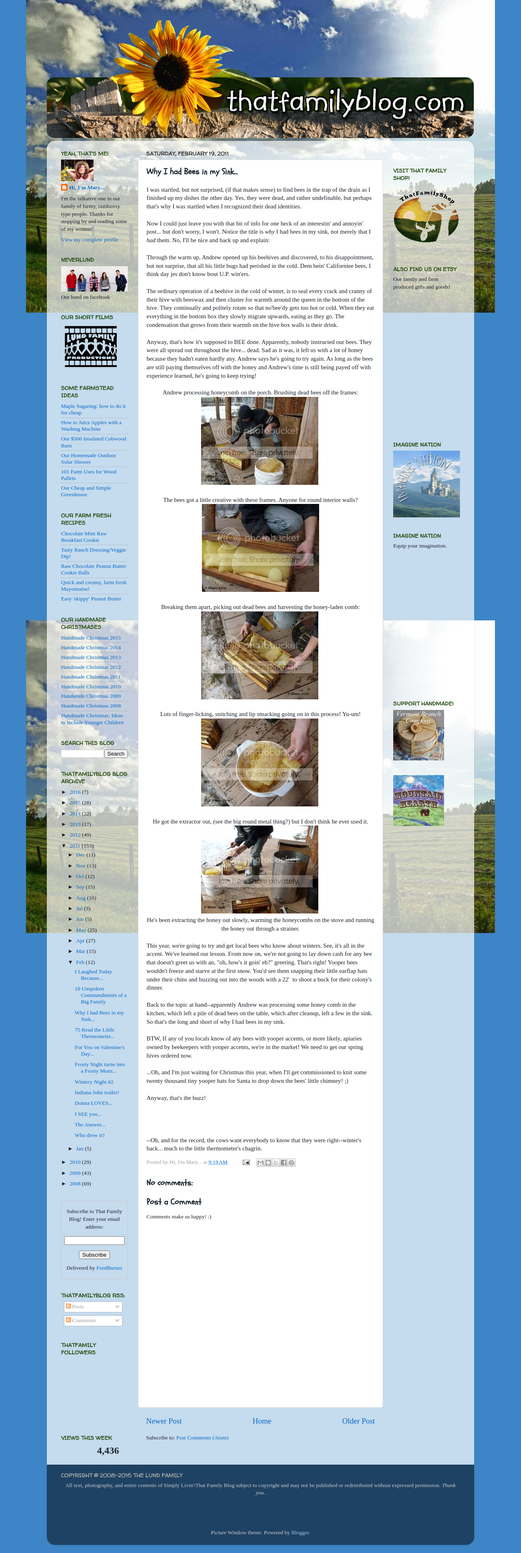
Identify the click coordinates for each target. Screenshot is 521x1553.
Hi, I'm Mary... (86, 187)
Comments (81, 1320)
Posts (75, 1306)
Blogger (300, 1532)
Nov (81, 866)
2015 (76, 802)
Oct (80, 876)
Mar (81, 951)
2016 (76, 792)
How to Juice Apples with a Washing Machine (91, 425)
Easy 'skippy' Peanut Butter (91, 599)
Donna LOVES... (94, 1103)
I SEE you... (88, 1114)
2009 (76, 1173)
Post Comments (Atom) (202, 1438)
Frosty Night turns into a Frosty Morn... (100, 1067)
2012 (76, 835)
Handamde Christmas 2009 (91, 696)
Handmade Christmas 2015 (91, 638)
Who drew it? (90, 1135)
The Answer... (90, 1124)
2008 (76, 1184)
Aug (81, 898)
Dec (81, 855)
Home (262, 1421)
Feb (81, 962)
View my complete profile (89, 240)
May (82, 930)
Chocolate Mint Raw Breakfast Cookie (84, 536)
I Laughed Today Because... (93, 974)
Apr (81, 940)
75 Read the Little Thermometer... (95, 1033)
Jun (80, 919)
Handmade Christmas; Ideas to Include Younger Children (92, 718)
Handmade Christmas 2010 (91, 686)
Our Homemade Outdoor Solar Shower (88, 458)
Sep (81, 887)
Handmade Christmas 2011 (90, 677)
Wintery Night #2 (94, 1082)
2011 (76, 846)
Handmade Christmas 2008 (91, 706)
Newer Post (164, 1421)
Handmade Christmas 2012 (91, 667)
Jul (80, 908)
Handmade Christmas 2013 (91, 657)
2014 (76, 813)
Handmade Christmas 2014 (91, 647)
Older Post (358, 1421)
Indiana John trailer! (97, 1092)
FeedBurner (109, 1268)
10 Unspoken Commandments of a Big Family (101, 995)
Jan (80, 1149)
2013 (76, 824)
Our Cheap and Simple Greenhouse (86, 491)
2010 (76, 1162)
